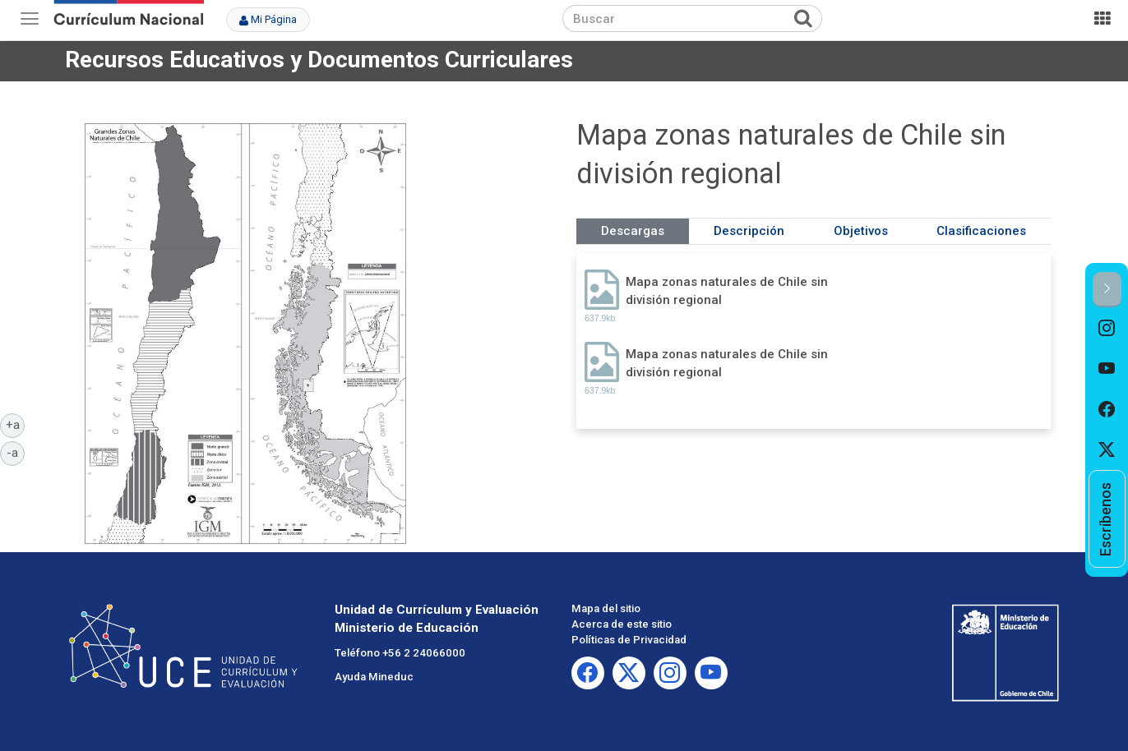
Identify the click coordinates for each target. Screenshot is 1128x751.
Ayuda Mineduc (374, 676)
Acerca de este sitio (621, 624)
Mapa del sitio (605, 608)
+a (15, 424)
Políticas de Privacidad (629, 640)
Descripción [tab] (749, 230)
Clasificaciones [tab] (981, 230)
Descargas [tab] (632, 230)
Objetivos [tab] (861, 230)
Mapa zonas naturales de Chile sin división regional (727, 290)
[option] (1107, 327)
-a (16, 452)
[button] (1107, 289)
